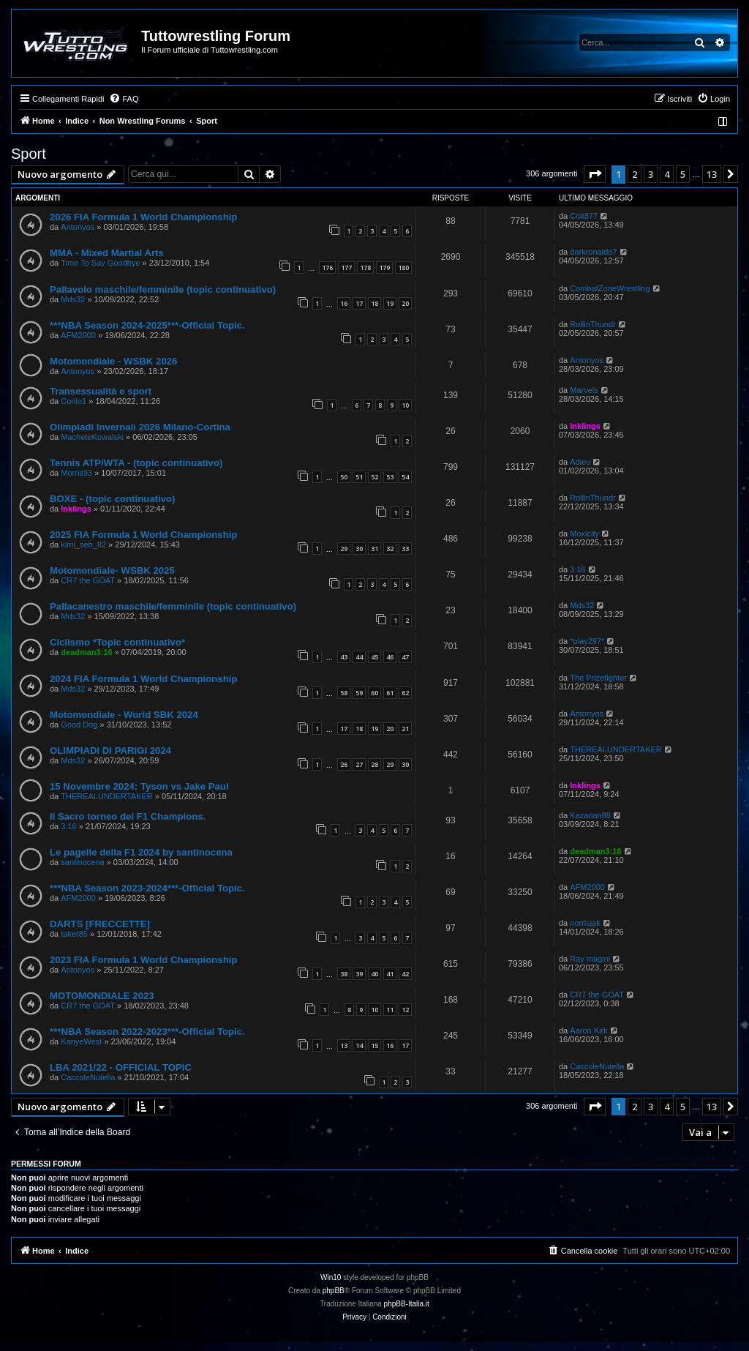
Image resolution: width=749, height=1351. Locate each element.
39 (359, 973)
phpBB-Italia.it (406, 1304)
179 (384, 267)
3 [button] (650, 174)
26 (343, 764)
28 (374, 764)
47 (405, 657)
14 (359, 1045)
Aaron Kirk (588, 1030)
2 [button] (634, 174)
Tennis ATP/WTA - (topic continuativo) (136, 462)
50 (343, 477)
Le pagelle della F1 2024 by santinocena (141, 852)
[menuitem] (123, 99)
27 (359, 764)
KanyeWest (81, 1041)
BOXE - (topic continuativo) (112, 498)
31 (374, 548)
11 (390, 1009)
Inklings (585, 426)
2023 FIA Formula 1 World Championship (143, 959)
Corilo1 (73, 401)
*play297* (587, 641)
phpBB (334, 1291)
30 (359, 548)
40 (374, 973)
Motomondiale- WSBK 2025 (112, 570)
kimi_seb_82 (83, 544)
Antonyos (77, 226)
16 (343, 303)
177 (346, 267)
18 (374, 303)
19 (390, 303)
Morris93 (76, 472)
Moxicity (584, 533)
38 (343, 973)
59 (359, 692)
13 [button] (712, 174)
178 (365, 267)
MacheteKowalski (92, 437)
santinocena (82, 862)
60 (374, 692)
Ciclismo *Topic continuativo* (117, 642)
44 (359, 657)
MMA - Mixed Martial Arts (107, 252)
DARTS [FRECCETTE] (100, 923)
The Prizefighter (598, 677)
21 (405, 728)
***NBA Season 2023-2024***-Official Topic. (147, 888)
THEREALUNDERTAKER (616, 749)
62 (405, 692)
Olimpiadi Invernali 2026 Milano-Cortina (140, 427)
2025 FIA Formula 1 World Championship (143, 534)
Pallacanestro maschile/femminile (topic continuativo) (173, 606)
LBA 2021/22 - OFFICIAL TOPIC (121, 1067)
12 (405, 1009)
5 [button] (682, 174)
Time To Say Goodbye (100, 262)
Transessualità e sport (100, 391)
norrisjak (585, 922)
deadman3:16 (86, 652)
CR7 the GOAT (88, 580)
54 (405, 477)
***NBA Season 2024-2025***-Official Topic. (147, 325)
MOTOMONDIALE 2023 (102, 995)
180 (403, 267)
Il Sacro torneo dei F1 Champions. (128, 816)
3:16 (577, 569)
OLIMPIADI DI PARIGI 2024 (110, 750)
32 (390, 548)
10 (405, 405)
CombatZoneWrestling (610, 288)
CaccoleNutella (88, 1077)
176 (327, 267)
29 (343, 548)
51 (359, 477)
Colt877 (584, 216)
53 (390, 477)
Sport (28, 154)
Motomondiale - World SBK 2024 (124, 714)
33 (405, 548)
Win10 (330, 1277)
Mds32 (73, 299)
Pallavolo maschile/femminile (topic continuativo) (163, 289)
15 (374, 1045)
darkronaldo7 (593, 251)
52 (374, 477)
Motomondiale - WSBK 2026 (113, 361)
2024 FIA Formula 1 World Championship (143, 678)
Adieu (580, 461)
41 (390, 973)
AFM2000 (78, 335)
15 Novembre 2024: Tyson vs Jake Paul (139, 786)
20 (405, 303)
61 (390, 692)
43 (343, 657)
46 (390, 657)
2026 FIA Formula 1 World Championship (143, 217)
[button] (595, 174)
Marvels (584, 390)
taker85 (74, 933)
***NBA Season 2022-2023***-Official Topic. (147, 1031)
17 (359, 303)
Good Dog (79, 724)
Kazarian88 (590, 815)
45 (374, 657)
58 (343, 692)
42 (405, 973)
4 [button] (666, 174)
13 (343, 1045)
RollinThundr (592, 324)
